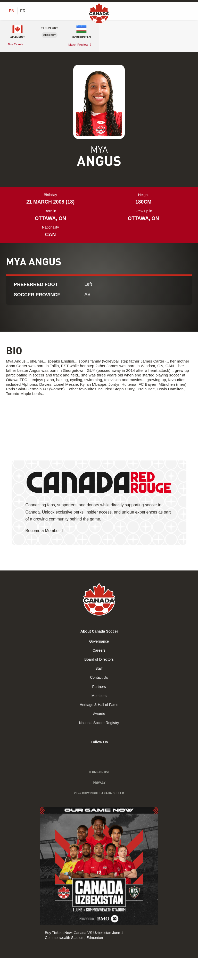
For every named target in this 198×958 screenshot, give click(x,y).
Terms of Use (99, 772)
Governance (99, 641)
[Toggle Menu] (189, 10)
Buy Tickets (16, 44)
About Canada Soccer (99, 631)
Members (99, 696)
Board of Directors (98, 659)
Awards (99, 714)
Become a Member (43, 530)
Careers (99, 650)
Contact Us (99, 678)
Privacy (99, 782)
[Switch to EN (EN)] (11, 11)
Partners (99, 687)
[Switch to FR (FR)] (23, 11)
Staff (99, 669)
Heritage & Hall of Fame (99, 705)
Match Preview (78, 44)
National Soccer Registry (99, 723)
